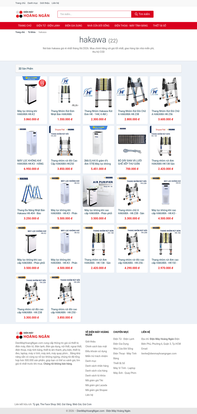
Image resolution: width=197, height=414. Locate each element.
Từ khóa (31, 32)
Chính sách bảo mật (96, 346)
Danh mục (33, 3)
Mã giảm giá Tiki (94, 380)
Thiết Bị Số (159, 25)
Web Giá (77, 404)
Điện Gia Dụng (73, 25)
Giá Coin (87, 404)
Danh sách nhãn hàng (97, 365)
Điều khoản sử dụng (96, 351)
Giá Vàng (66, 404)
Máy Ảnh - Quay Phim (124, 373)
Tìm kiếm (142, 14)
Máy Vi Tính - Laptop (124, 368)
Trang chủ (20, 3)
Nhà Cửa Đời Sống (98, 25)
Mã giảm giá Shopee (96, 390)
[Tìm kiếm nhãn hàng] (94, 14)
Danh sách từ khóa (95, 375)
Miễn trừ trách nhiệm (96, 356)
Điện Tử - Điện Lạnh (48, 25)
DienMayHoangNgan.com (90, 410)
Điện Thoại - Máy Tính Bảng (131, 25)
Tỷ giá (36, 404)
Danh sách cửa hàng (96, 370)
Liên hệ (55, 3)
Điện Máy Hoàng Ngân (118, 410)
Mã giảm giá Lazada (96, 385)
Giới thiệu (44, 3)
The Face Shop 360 (50, 404)
